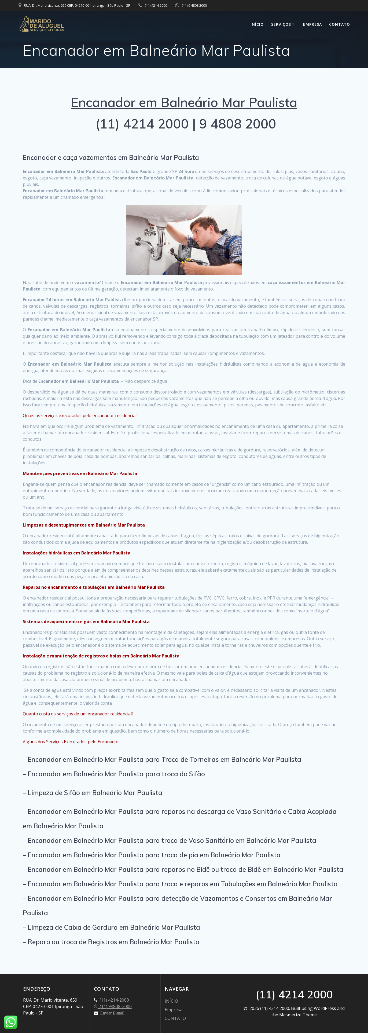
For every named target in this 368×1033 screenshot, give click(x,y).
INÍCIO (257, 24)
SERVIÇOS (281, 24)
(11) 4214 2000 (156, 5)
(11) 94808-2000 (115, 1006)
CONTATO (339, 24)
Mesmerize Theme (298, 1015)
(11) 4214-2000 (113, 1000)
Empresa (312, 24)
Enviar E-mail (111, 1013)
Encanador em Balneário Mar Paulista (184, 102)
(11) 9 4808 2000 (194, 5)
